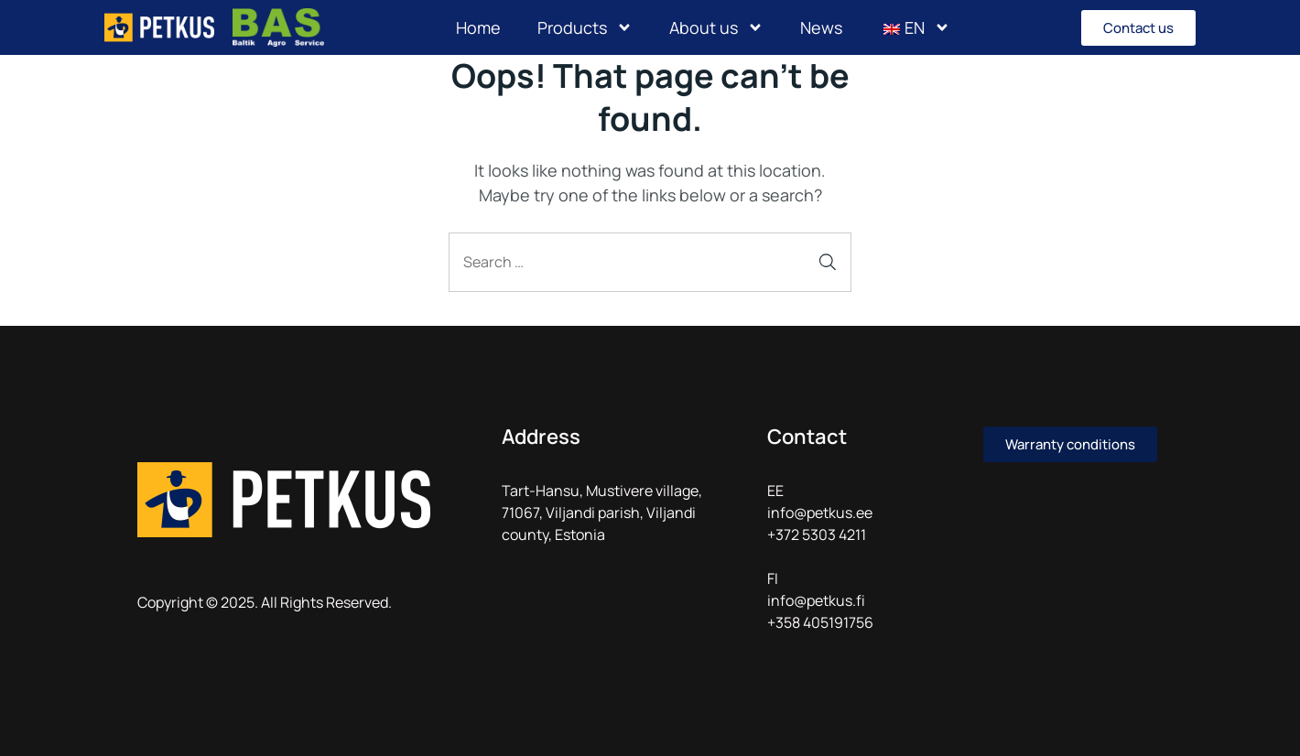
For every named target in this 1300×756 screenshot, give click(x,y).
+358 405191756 (820, 622)
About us (716, 27)
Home (478, 27)
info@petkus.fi (816, 600)
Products (585, 27)
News (821, 27)
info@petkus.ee (819, 512)
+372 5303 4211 (816, 534)
